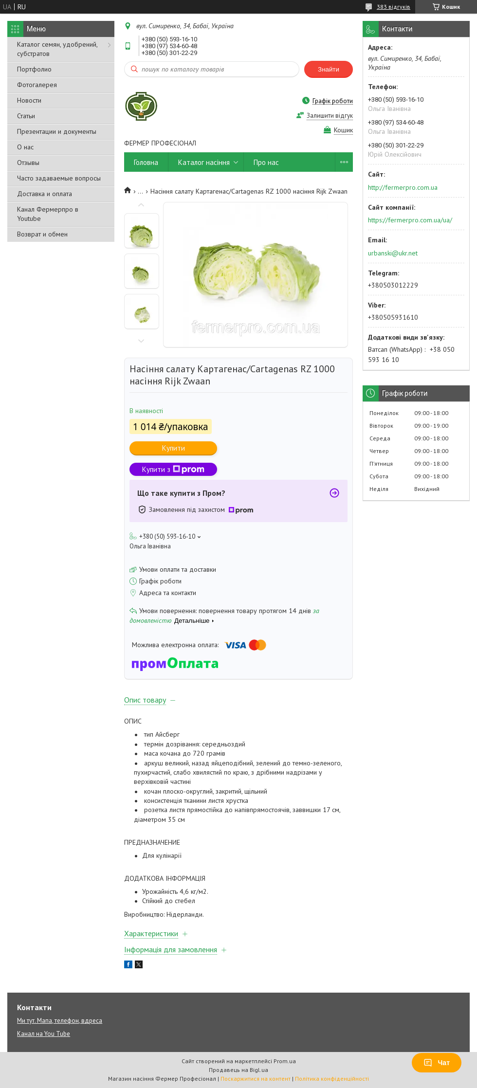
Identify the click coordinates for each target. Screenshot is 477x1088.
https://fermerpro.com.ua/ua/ (410, 220)
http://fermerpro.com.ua (403, 187)
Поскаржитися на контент (255, 1078)
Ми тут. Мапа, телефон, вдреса (59, 1020)
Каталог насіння (204, 162)
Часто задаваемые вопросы (59, 178)
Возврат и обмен (42, 234)
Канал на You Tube (43, 1034)
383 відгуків (393, 6)
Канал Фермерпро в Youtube (47, 214)
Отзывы (28, 162)
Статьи (26, 115)
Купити (173, 448)
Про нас (266, 162)
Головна (146, 162)
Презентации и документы (56, 131)
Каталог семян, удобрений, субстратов (57, 49)
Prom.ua (285, 1061)
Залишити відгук (330, 115)
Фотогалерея (37, 84)
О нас (25, 147)
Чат (436, 1062)
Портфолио (34, 69)
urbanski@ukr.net (393, 253)
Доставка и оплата (44, 193)
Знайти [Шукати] (328, 69)
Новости (29, 100)
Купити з (173, 469)
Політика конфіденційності (332, 1078)
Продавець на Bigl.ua (238, 1069)
